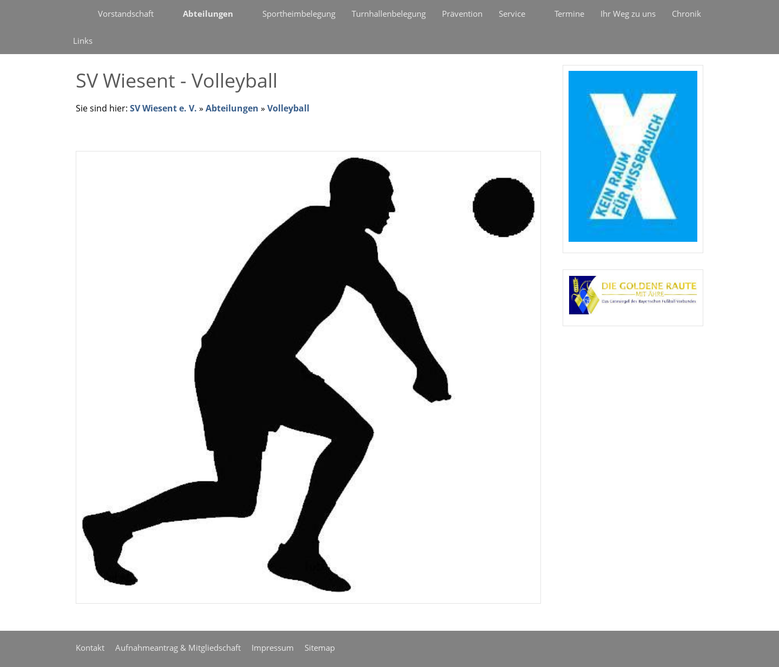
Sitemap (320, 647)
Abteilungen (232, 108)
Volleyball (288, 108)
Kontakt (90, 647)
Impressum (273, 647)
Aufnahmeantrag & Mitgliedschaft (178, 647)
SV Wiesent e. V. (163, 108)
